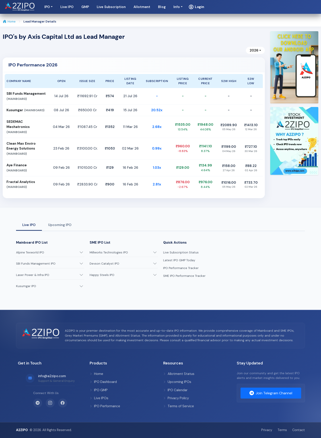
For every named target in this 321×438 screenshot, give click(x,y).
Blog (270, 7)
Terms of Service (178, 406)
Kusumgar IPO (26, 286)
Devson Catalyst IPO (104, 263)
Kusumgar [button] (25, 110)
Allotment (250, 7)
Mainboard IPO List (32, 242)
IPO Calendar (175, 390)
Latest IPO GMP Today (179, 260)
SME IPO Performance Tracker (184, 276)
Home (9, 21)
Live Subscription (220, 7)
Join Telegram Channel (270, 393)
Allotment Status (178, 374)
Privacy (266, 430)
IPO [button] (155, 7)
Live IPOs (99, 398)
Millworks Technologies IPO (109, 252)
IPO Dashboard (103, 382)
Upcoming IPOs (177, 382)
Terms (282, 430)
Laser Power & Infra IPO (32, 275)
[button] (305, 7)
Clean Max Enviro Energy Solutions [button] (21, 148)
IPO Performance (105, 406)
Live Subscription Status (181, 252)
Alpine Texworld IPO (30, 252)
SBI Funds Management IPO (36, 263)
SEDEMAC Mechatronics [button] (18, 126)
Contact (298, 430)
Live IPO (175, 7)
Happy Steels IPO (102, 275)
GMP (194, 7)
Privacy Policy (176, 398)
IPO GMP (99, 390)
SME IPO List (100, 242)
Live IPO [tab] (29, 225)
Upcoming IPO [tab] (60, 225)
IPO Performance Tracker (181, 268)
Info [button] (285, 7)
